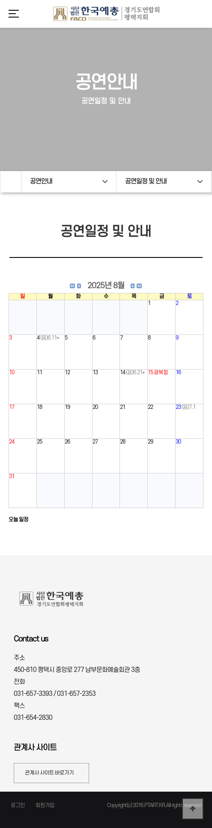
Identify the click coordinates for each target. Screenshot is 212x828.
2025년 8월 (105, 285)
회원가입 (45, 805)
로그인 (18, 805)
